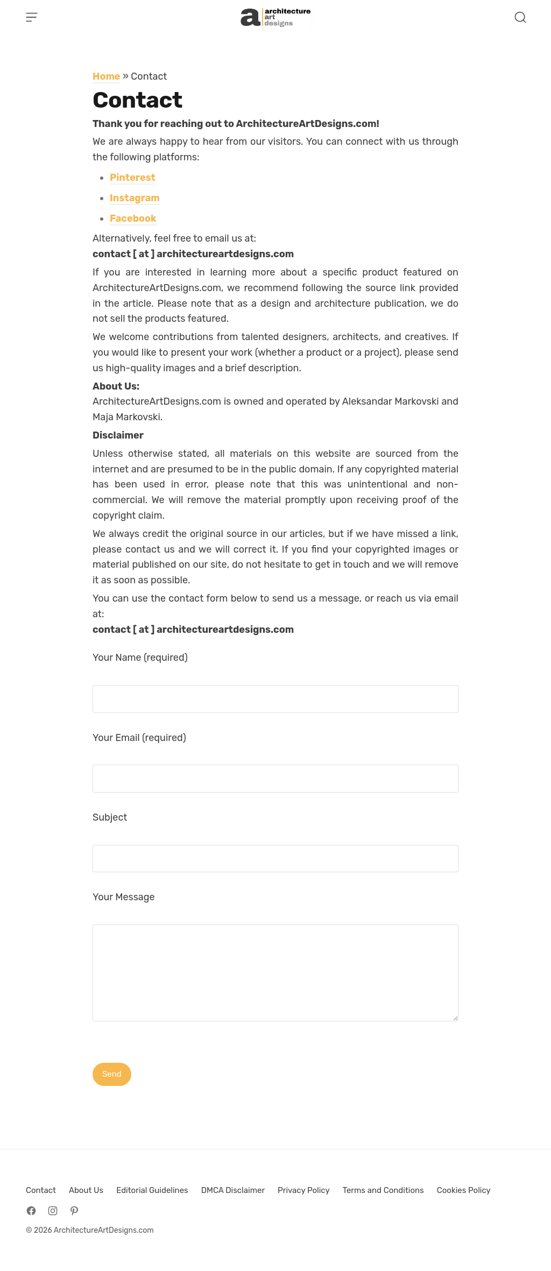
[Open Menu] (32, 17)
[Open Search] (520, 17)
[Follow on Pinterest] (74, 1210)
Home (107, 76)
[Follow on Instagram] (52, 1210)
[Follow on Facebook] (31, 1210)
